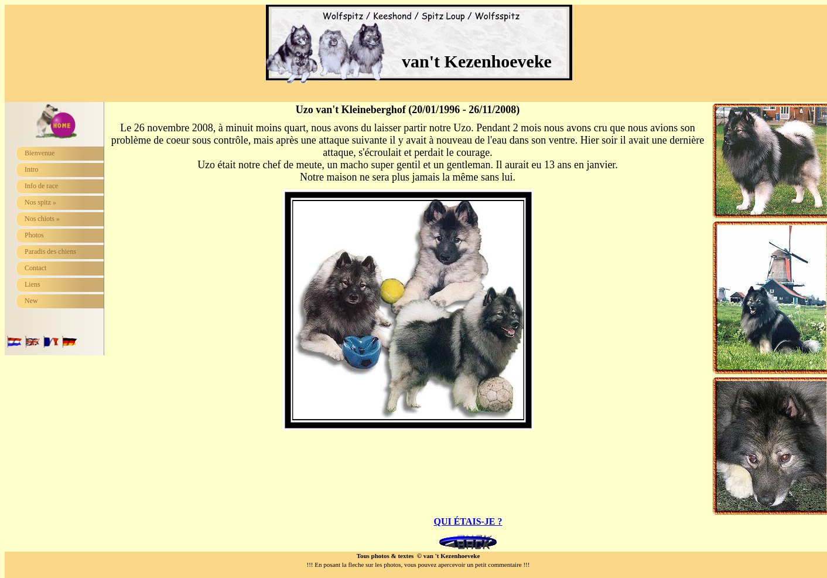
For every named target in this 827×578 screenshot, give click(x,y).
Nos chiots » (42, 219)
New (31, 301)
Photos (34, 235)
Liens (32, 284)
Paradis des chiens (50, 251)
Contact (35, 268)
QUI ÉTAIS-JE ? (467, 521)
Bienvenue (39, 153)
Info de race (41, 186)
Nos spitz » (40, 202)
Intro (31, 169)
